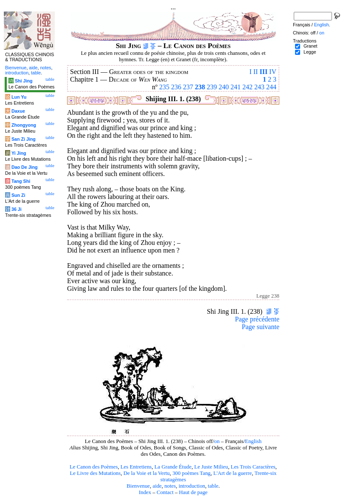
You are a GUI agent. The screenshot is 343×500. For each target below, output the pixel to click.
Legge (310, 51)
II (255, 71)
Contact (165, 492)
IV (272, 71)
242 (247, 87)
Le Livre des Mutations (95, 473)
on (217, 441)
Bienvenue (138, 486)
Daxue (18, 111)
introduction (192, 486)
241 (236, 87)
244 (271, 87)
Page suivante (260, 326)
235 (164, 87)
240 (224, 87)
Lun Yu (18, 96)
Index (145, 492)
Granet (311, 45)
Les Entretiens (136, 467)
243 (259, 87)
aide (156, 486)
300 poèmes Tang (191, 473)
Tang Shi (20, 181)
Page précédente (257, 319)
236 (176, 87)
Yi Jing (18, 153)
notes (170, 486)
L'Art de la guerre (232, 473)
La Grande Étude (173, 467)
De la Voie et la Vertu (147, 473)
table (213, 486)
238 (200, 87)
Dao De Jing (24, 167)
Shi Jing (23, 80)
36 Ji (16, 209)
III (263, 71)
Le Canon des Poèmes (94, 467)
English (253, 441)
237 (188, 87)
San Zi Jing (23, 139)
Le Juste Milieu (211, 467)
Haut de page (193, 492)
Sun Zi (18, 195)
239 (212, 87)
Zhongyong (23, 125)
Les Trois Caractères (253, 467)
